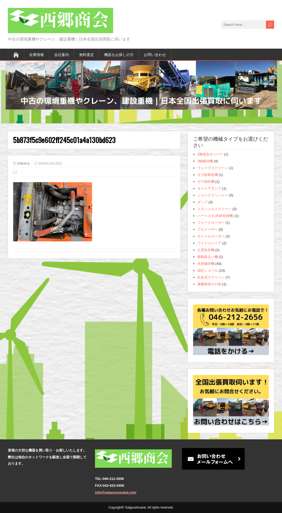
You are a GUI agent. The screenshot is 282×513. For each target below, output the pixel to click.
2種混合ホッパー (210, 154)
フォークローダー (211, 223)
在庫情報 (36, 54)
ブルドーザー (207, 229)
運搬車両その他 (209, 284)
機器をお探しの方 (119, 54)
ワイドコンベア (209, 243)
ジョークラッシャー (212, 195)
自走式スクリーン (211, 277)
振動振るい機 (207, 257)
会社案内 (61, 54)
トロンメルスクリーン (214, 209)
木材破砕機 (205, 264)
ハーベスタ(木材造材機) (215, 216)
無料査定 (86, 54)
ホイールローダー (211, 236)
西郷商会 (23, 163)
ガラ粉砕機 (205, 182)
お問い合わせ (155, 54)
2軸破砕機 (205, 161)
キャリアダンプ (209, 188)
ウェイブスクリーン (212, 168)
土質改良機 (205, 250)
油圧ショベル (207, 270)
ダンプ (202, 202)
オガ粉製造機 (207, 175)
